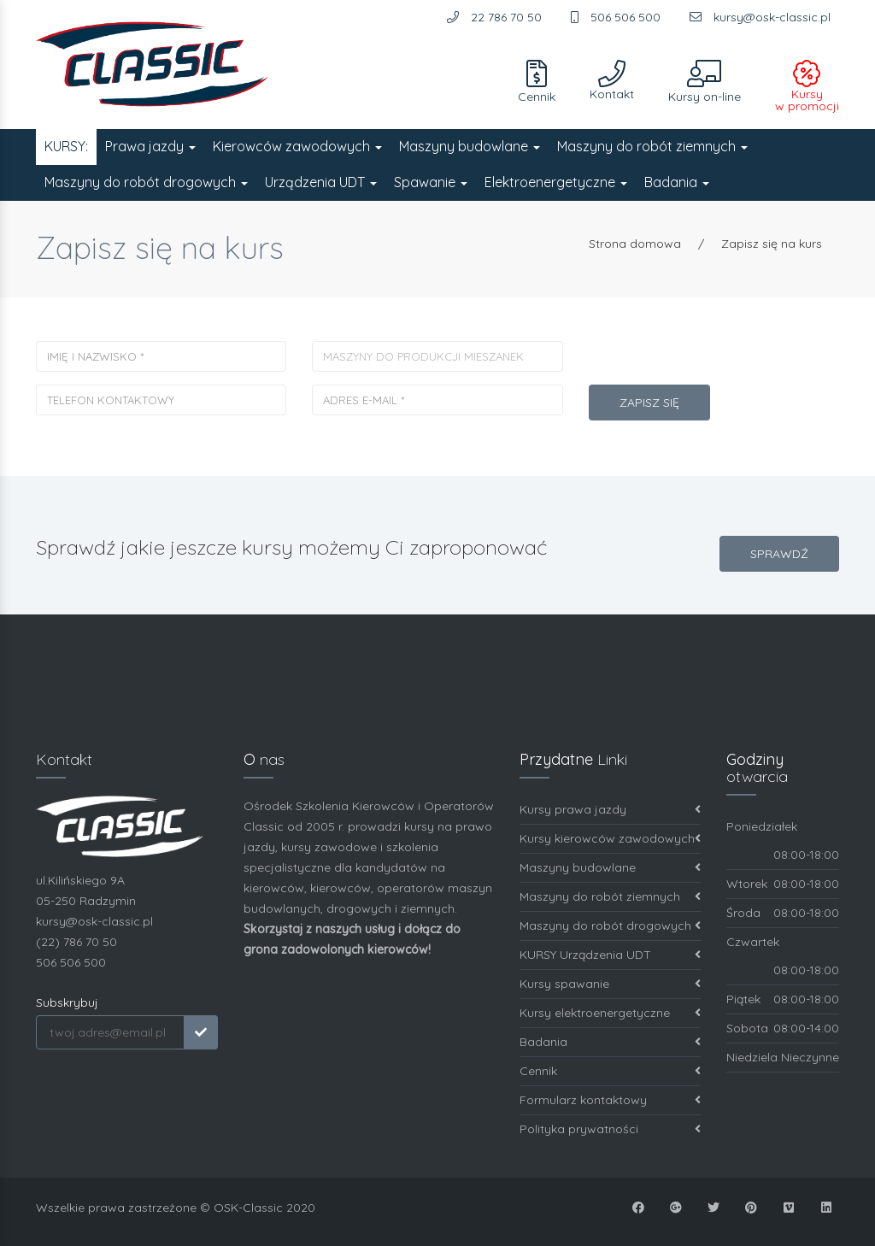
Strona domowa (635, 243)
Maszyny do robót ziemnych (652, 146)
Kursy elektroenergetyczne (611, 1013)
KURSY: (66, 146)
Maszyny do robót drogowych (146, 182)
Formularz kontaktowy (611, 1100)
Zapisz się (649, 402)
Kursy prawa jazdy (611, 810)
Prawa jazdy (150, 146)
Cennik (611, 1071)
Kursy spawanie (611, 984)
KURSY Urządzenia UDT (611, 955)
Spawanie (430, 182)
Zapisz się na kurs (771, 243)
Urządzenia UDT (321, 182)
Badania (676, 182)
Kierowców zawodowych (297, 146)
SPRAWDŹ (779, 553)
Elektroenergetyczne (555, 182)
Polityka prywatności (611, 1129)
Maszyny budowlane (469, 146)
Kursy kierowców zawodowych (611, 839)
